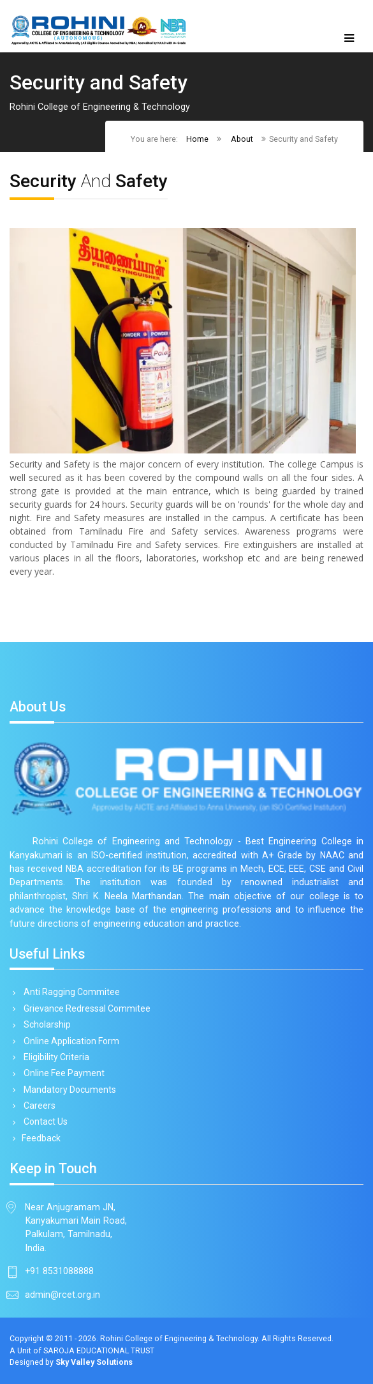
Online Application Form (69, 1041)
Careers (37, 1105)
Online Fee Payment (62, 1073)
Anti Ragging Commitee (69, 992)
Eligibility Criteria (54, 1057)
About (242, 139)
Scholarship (45, 1024)
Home (197, 139)
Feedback (40, 1138)
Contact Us (43, 1121)
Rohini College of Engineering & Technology (179, 1338)
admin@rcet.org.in (62, 1294)
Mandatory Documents (67, 1089)
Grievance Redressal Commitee (84, 1008)
